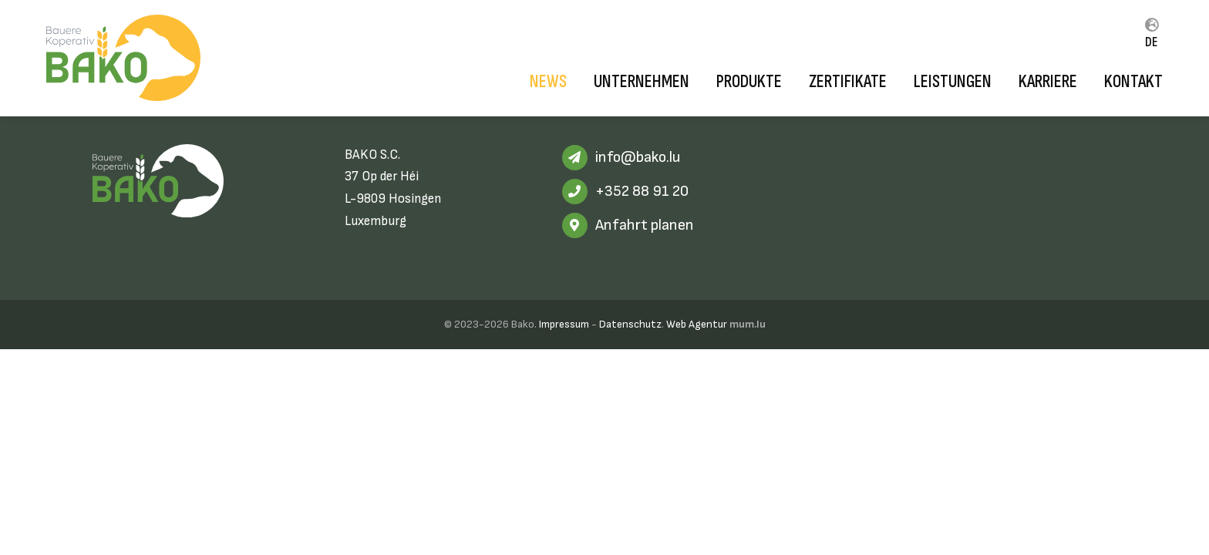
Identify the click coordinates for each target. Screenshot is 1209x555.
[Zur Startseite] (123, 58)
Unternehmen (641, 81)
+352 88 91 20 (642, 191)
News (548, 81)
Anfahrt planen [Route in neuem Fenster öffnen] (644, 225)
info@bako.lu (637, 157)
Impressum (564, 324)
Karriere (1048, 81)
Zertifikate (848, 81)
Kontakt (1133, 81)
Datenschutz (630, 324)
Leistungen (953, 81)
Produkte (749, 81)
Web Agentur (696, 324)
